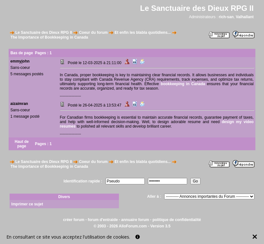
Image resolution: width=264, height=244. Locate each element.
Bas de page (22, 53)
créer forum (73, 220)
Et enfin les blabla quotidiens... (142, 32)
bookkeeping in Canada (183, 84)
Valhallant (244, 17)
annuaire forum (135, 220)
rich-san (226, 17)
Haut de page (22, 143)
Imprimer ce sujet (27, 204)
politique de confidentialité (176, 220)
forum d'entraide (103, 220)
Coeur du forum (93, 32)
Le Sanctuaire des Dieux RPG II (43, 32)
